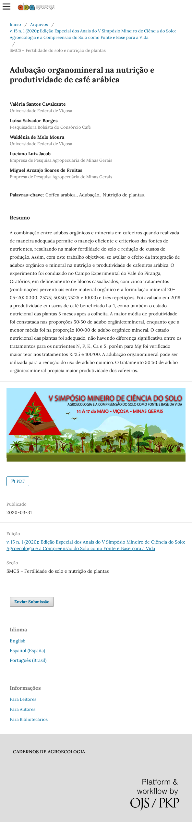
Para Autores (22, 709)
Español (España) (27, 650)
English (17, 641)
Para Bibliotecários (29, 719)
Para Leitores (23, 699)
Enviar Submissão (31, 602)
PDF (20, 481)
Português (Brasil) (28, 660)
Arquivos (39, 24)
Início (15, 24)
